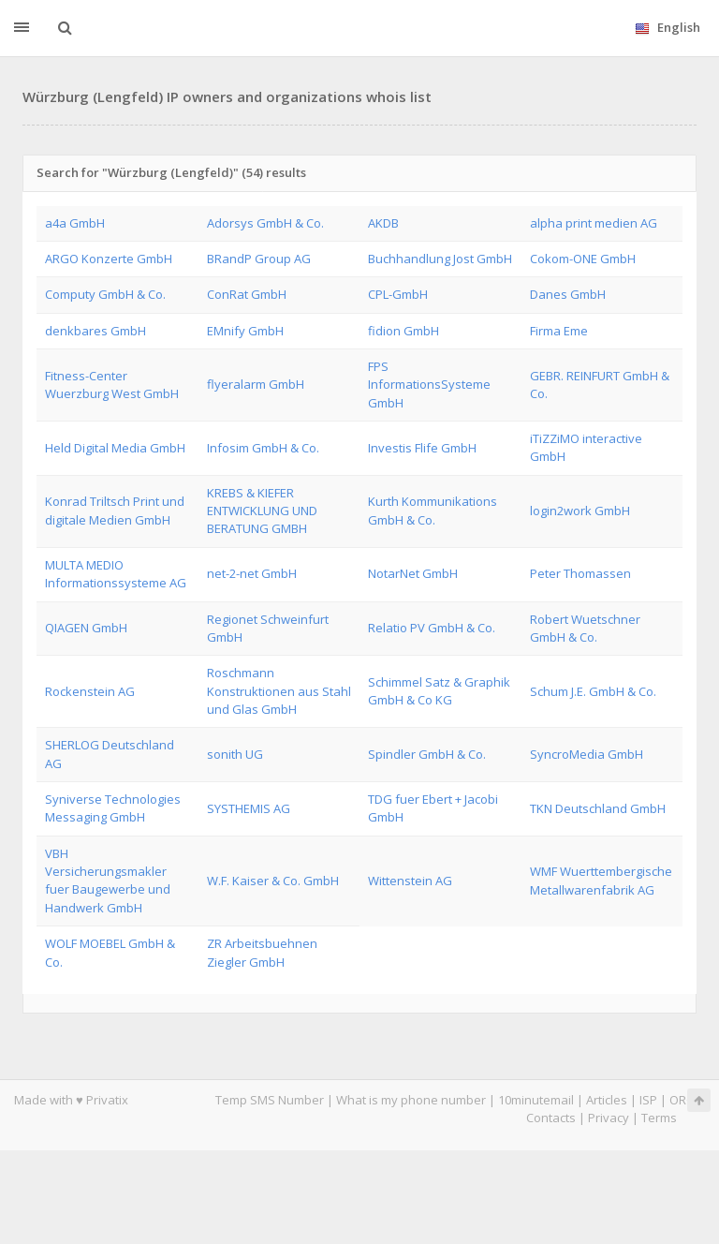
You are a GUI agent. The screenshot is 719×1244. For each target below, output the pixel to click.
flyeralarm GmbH (255, 384)
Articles (606, 1099)
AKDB (383, 223)
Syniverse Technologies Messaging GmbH (113, 808)
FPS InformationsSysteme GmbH (429, 384)
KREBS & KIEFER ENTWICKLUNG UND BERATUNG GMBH (262, 511)
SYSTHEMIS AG (248, 808)
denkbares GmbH (95, 330)
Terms (659, 1117)
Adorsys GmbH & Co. (265, 223)
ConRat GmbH (246, 294)
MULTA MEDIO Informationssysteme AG (115, 573)
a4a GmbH (75, 223)
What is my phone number (411, 1099)
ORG (682, 1099)
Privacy (608, 1117)
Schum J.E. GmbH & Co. (593, 691)
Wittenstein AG (410, 880)
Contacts (551, 1117)
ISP (649, 1099)
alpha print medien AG (593, 223)
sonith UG (235, 754)
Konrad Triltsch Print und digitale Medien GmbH (114, 510)
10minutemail (536, 1099)
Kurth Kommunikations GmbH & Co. (432, 510)
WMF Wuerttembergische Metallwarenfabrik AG (601, 880)
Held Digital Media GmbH (115, 447)
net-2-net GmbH (252, 573)
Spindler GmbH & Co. (427, 754)
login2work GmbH (580, 510)
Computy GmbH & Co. (105, 294)
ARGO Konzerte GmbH (108, 258)
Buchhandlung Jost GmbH (440, 258)
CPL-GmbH (398, 294)
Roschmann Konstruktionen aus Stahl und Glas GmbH (279, 691)
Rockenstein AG (90, 691)
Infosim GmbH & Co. (263, 447)
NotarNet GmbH (413, 573)
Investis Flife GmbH (422, 447)
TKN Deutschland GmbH (598, 808)
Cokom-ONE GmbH (583, 258)
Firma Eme (559, 330)
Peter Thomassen (580, 573)
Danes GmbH (568, 294)
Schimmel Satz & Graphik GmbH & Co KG (439, 691)
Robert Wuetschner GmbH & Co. (585, 628)
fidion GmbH (403, 330)
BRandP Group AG (259, 258)
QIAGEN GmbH (86, 627)
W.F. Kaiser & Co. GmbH (273, 880)
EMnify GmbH (245, 330)
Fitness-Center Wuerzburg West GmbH (112, 384)
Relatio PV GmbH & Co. (431, 627)
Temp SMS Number (269, 1099)
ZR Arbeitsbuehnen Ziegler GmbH (262, 952)
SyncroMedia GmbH (586, 754)
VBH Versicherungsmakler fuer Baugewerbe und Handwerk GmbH (107, 880)
